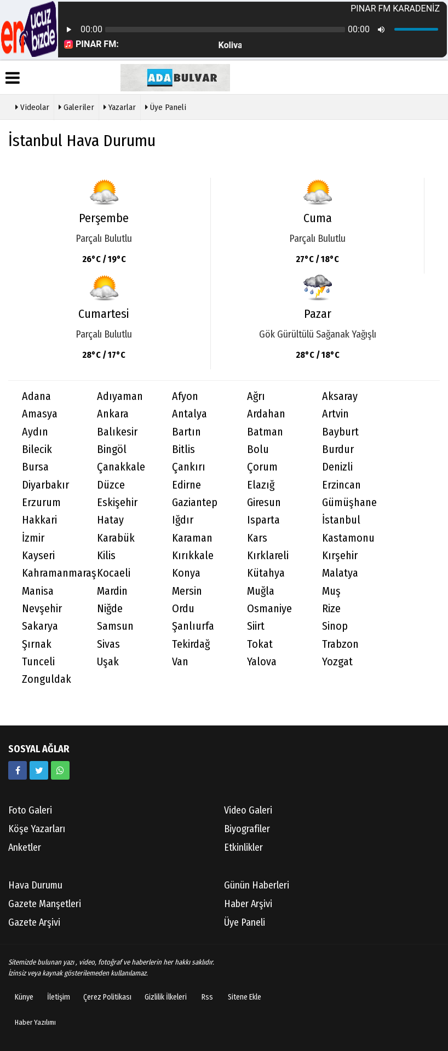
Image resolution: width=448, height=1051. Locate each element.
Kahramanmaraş (52, 573)
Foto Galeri (30, 810)
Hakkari (39, 520)
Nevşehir (42, 608)
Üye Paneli (165, 106)
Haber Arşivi (248, 904)
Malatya (340, 573)
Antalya (189, 414)
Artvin (335, 414)
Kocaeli (113, 573)
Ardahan (266, 414)
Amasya (40, 414)
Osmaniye (269, 608)
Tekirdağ (191, 644)
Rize (331, 608)
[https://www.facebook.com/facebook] (17, 770)
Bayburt (340, 432)
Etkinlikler (243, 847)
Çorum (262, 467)
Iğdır (182, 520)
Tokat (260, 644)
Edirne (186, 485)
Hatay (110, 520)
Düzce (111, 485)
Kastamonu (348, 538)
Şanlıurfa (193, 626)
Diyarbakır (45, 485)
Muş (331, 591)
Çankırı (188, 467)
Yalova (262, 661)
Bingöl (112, 449)
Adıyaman (120, 396)
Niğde (110, 608)
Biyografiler (247, 829)
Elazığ (260, 485)
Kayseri (38, 555)
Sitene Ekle (244, 997)
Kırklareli (268, 555)
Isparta (263, 520)
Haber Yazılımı (35, 1022)
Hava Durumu (35, 885)
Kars (257, 538)
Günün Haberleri (256, 885)
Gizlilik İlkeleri (166, 997)
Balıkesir (117, 432)
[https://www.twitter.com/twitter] (39, 770)
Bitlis (183, 449)
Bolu (258, 449)
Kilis (106, 555)
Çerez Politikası (107, 997)
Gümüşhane (349, 502)
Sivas (108, 644)
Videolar (32, 106)
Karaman (192, 538)
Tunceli (38, 661)
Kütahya (266, 573)
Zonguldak (46, 679)
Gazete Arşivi (34, 922)
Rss (207, 997)
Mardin (112, 591)
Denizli (337, 467)
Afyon (185, 396)
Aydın (35, 432)
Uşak (108, 661)
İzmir (33, 538)
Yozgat (337, 661)
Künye (24, 997)
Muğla (260, 591)
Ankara (113, 414)
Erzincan (341, 485)
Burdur (338, 449)
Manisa (38, 591)
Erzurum (41, 502)
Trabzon (340, 644)
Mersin (187, 591)
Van (180, 661)
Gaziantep (194, 502)
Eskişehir (117, 502)
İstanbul (341, 520)
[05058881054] (60, 770)
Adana (36, 396)
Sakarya (40, 626)
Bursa (35, 467)
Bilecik (37, 449)
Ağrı (256, 396)
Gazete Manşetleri (44, 904)
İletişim (58, 997)
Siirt (256, 626)
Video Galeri (248, 810)
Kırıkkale (193, 555)
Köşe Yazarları (36, 829)
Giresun (264, 502)
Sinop (335, 626)
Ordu (183, 608)
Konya (186, 573)
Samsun (115, 626)
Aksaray (340, 396)
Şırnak (36, 644)
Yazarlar (120, 106)
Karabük (116, 538)
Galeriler (76, 106)
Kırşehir (340, 555)
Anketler (24, 847)
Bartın (186, 432)
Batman (265, 432)
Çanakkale (121, 467)
